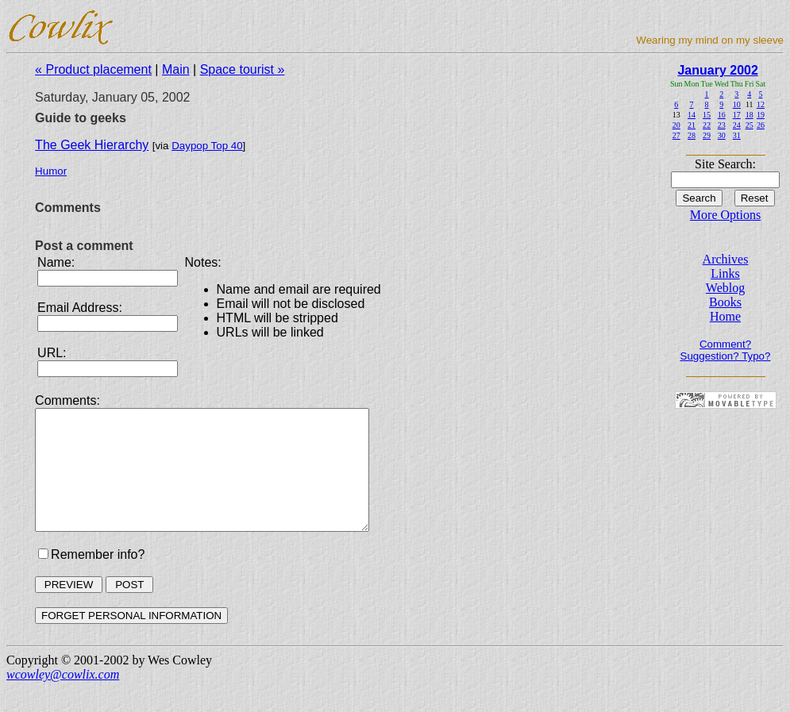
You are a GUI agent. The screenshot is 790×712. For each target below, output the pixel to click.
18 (749, 114)
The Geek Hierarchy (91, 145)
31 (737, 135)
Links (725, 273)
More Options (725, 214)
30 (722, 135)
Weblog (725, 287)
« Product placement (93, 69)
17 (737, 114)
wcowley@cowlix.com (62, 698)
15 (707, 114)
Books (725, 302)
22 (707, 125)
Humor (51, 171)
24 (737, 125)
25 (749, 125)
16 (722, 114)
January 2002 (717, 70)
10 (737, 104)
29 (707, 135)
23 (722, 125)
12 (761, 104)
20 (676, 125)
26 (761, 125)
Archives (726, 259)
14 (692, 114)
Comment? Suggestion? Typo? (725, 350)
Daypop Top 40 (206, 146)
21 (692, 125)
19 (761, 114)
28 (692, 135)
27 (676, 135)
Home (725, 316)
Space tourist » (242, 69)
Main (176, 69)
